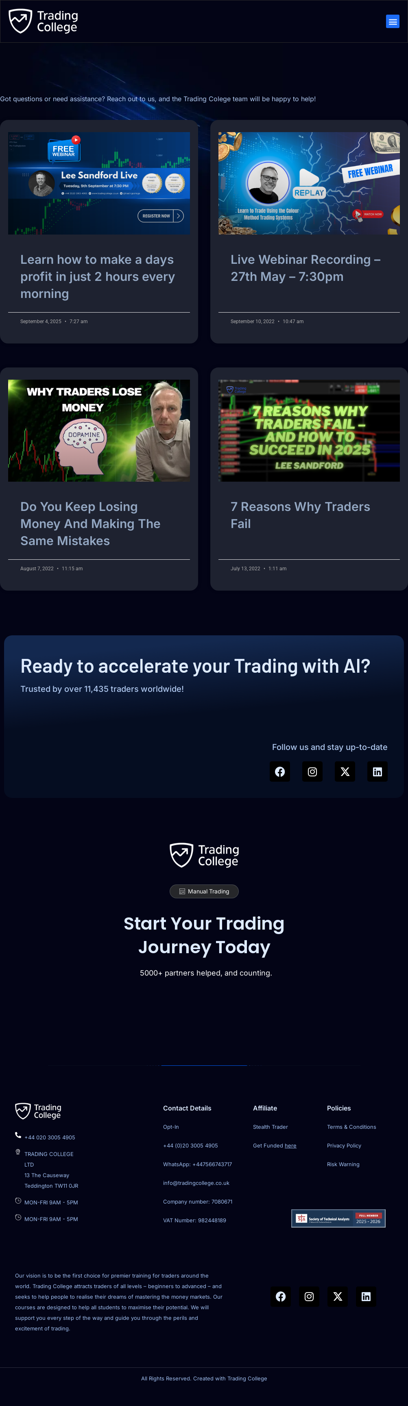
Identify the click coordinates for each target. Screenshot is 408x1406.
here (291, 1159)
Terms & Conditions (351, 1140)
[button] (392, 22)
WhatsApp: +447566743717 (197, 1178)
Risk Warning (343, 1178)
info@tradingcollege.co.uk (196, 1196)
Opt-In (171, 1140)
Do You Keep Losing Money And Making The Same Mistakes (90, 533)
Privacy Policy (344, 1159)
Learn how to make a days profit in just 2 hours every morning (97, 286)
